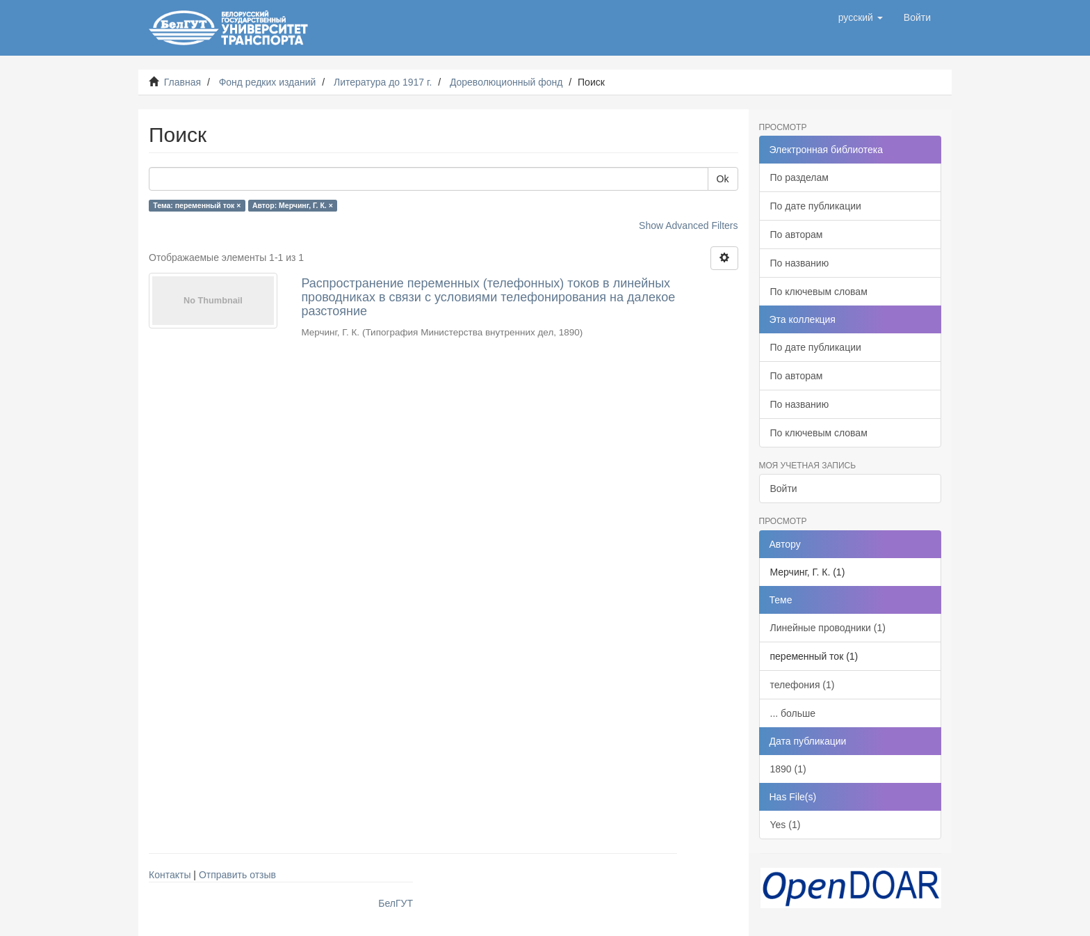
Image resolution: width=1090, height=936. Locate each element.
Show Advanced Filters (688, 225)
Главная (182, 82)
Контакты (169, 874)
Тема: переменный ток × (197, 205)
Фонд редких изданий (267, 82)
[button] (860, 17)
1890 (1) (788, 769)
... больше (793, 713)
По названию (799, 263)
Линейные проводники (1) (828, 627)
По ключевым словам (819, 291)
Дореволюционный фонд (506, 82)
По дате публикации (815, 206)
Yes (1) (785, 824)
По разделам (799, 177)
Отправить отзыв (237, 874)
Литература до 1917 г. (383, 82)
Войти (783, 488)
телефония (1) (802, 684)
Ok (723, 178)
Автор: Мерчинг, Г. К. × (292, 205)
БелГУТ (395, 903)
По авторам (796, 234)
